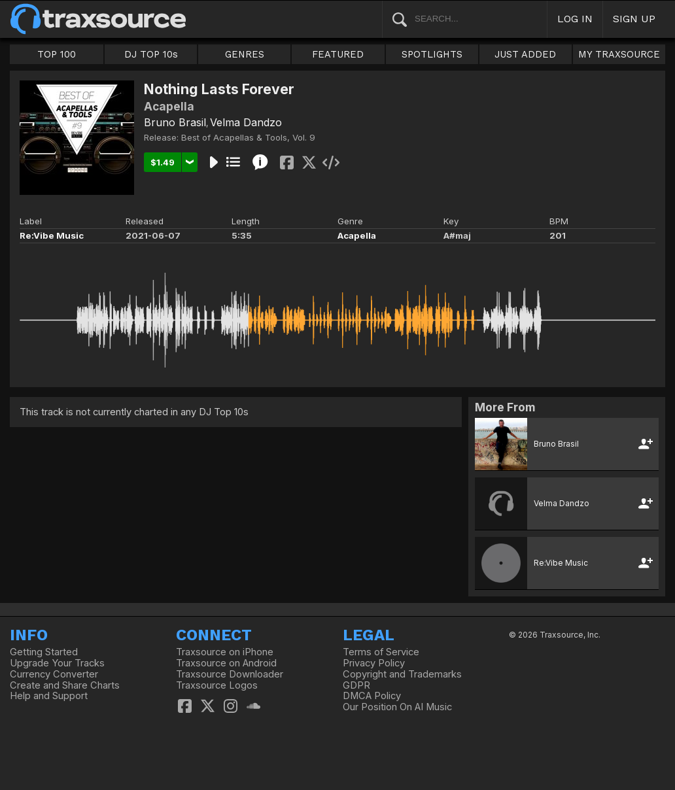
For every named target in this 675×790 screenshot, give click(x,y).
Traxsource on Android (226, 663)
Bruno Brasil (175, 122)
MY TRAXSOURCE (619, 54)
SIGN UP (634, 18)
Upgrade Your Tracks (57, 663)
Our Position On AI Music (397, 707)
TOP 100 (56, 54)
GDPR (356, 685)
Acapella (357, 235)
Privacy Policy (374, 663)
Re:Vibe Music (52, 235)
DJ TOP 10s (151, 54)
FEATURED (338, 54)
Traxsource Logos (217, 685)
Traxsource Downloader (229, 674)
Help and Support (49, 696)
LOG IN (575, 18)
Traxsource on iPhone (224, 652)
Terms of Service (381, 652)
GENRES (244, 54)
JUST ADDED (525, 54)
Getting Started (44, 652)
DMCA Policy (372, 696)
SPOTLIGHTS (432, 54)
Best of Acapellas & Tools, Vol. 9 (248, 137)
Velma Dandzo (246, 122)
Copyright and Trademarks (402, 674)
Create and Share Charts (65, 685)
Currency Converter (54, 674)
